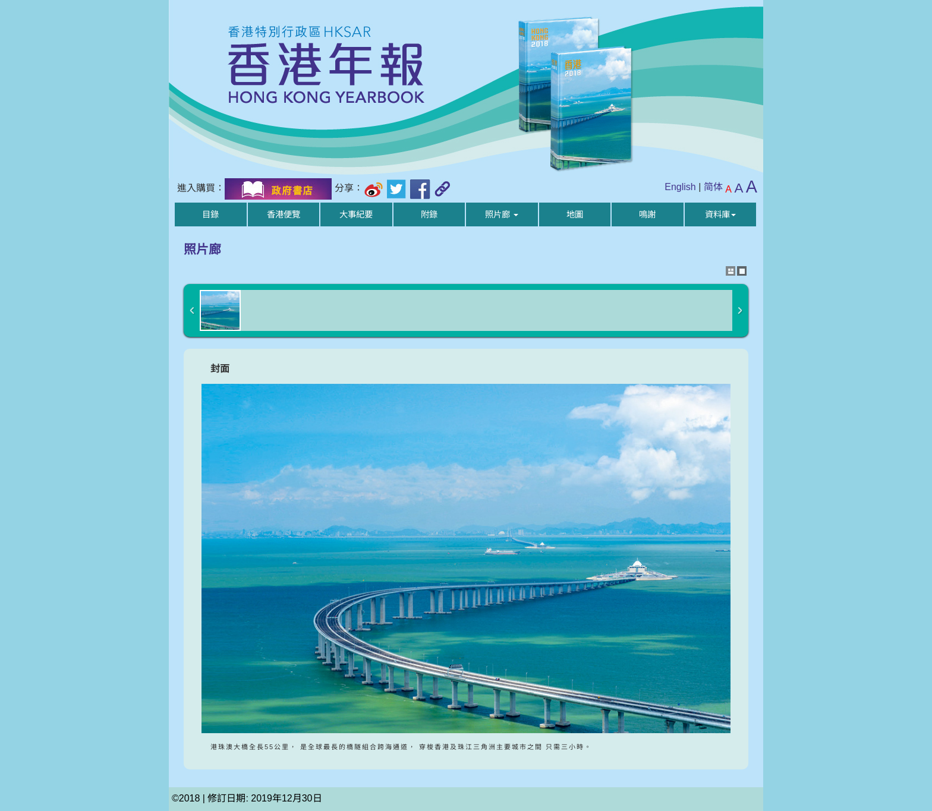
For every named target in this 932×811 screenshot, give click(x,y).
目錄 (210, 214)
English (680, 187)
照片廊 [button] (501, 214)
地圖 (574, 214)
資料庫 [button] (720, 214)
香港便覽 (283, 214)
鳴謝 (647, 214)
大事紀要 (356, 214)
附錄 (429, 214)
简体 (713, 187)
